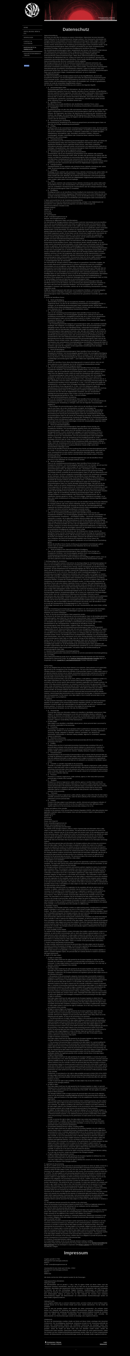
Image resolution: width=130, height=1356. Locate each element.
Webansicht (103, 1344)
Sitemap (58, 1342)
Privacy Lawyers (84, 1244)
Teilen (26, 65)
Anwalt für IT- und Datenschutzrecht (68, 660)
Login (105, 1342)
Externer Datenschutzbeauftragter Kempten (85, 658)
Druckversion (50, 1342)
